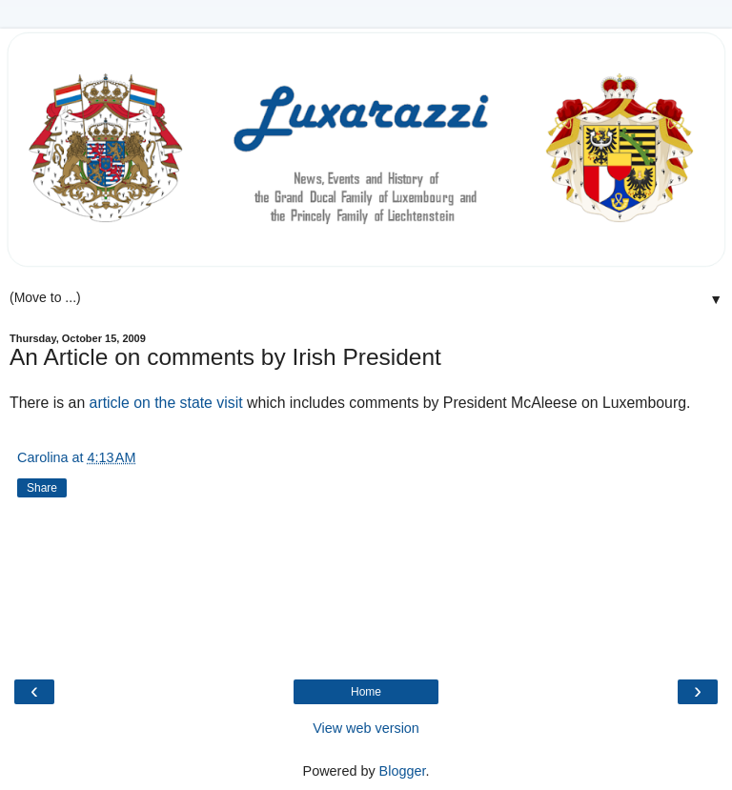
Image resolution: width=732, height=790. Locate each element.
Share (42, 488)
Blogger (402, 771)
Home (366, 692)
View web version (366, 728)
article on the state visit (166, 403)
